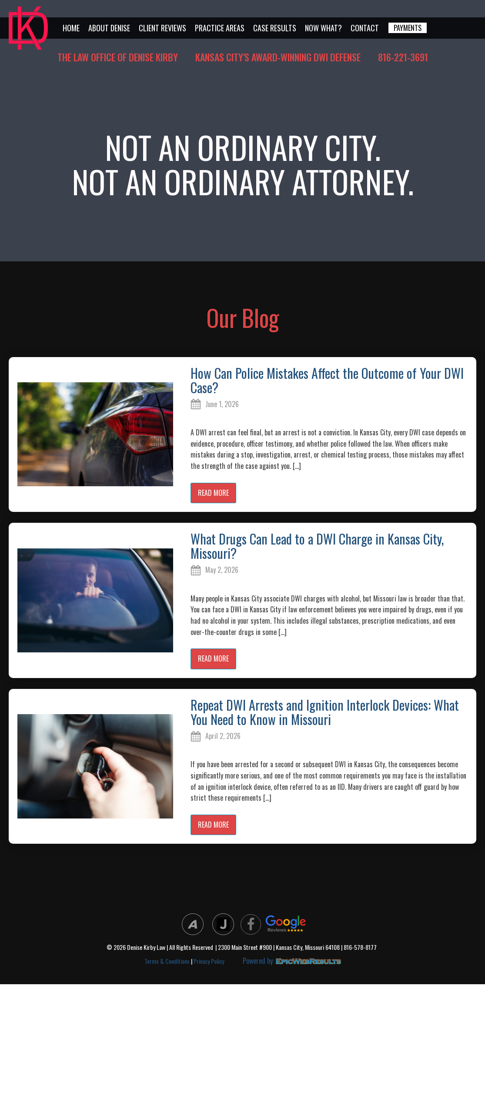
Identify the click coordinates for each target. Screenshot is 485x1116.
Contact (365, 27)
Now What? (323, 27)
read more (213, 493)
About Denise (109, 27)
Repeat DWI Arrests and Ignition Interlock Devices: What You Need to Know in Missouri (325, 712)
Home (71, 27)
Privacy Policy (209, 961)
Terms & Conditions (167, 961)
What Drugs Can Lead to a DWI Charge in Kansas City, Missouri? (317, 546)
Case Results (274, 27)
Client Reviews (162, 27)
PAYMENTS (407, 28)
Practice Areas (219, 27)
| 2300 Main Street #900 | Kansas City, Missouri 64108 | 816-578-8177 (296, 947)
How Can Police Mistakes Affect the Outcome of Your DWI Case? (327, 380)
